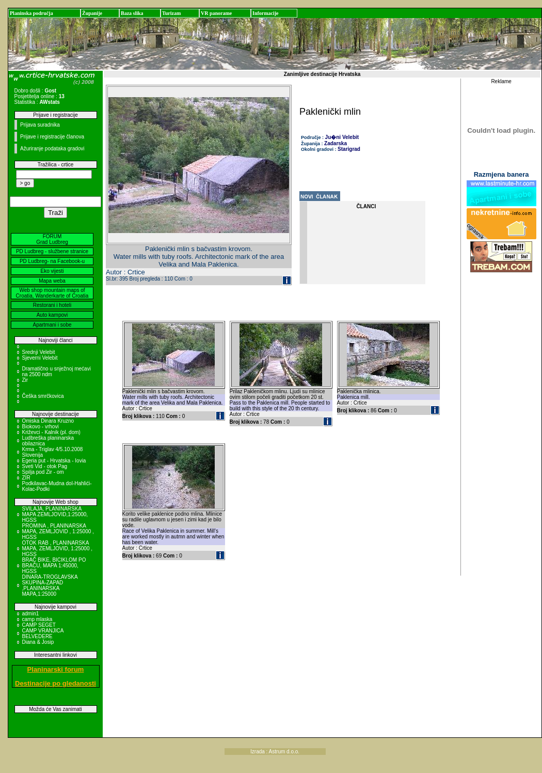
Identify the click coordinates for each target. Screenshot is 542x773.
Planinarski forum (55, 669)
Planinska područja (31, 13)
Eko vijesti (51, 271)
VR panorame (216, 13)
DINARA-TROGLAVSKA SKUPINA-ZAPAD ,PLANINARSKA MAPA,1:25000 (50, 585)
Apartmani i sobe (52, 325)
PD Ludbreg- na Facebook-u (52, 261)
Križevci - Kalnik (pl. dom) (51, 432)
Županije (92, 13)
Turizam (171, 13)
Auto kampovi (52, 315)
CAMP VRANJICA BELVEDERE (42, 633)
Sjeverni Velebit (40, 358)
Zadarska (335, 143)
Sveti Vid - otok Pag (45, 466)
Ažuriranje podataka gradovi (52, 148)
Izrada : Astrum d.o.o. (274, 751)
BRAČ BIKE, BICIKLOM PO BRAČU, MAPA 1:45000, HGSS (54, 565)
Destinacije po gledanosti (55, 683)
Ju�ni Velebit (342, 137)
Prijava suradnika (40, 125)
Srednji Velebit (38, 352)
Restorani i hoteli (52, 305)
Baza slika (132, 13)
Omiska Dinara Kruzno (48, 421)
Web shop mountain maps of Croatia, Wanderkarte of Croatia (52, 293)
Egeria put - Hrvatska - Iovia (54, 460)
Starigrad (349, 149)
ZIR (26, 478)
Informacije (265, 13)
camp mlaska (37, 619)
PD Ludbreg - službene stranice (52, 251)
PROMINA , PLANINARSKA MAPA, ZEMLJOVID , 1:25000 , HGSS (58, 531)
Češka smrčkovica (43, 396)
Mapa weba (52, 281)
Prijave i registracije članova (52, 137)
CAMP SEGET (39, 625)
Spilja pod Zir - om (43, 472)
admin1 (30, 613)
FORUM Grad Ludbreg (52, 239)
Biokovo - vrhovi (40, 426)
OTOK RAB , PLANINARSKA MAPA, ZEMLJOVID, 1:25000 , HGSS (57, 548)
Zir (25, 380)
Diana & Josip (38, 642)
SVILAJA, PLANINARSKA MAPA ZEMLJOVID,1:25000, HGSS (55, 514)
